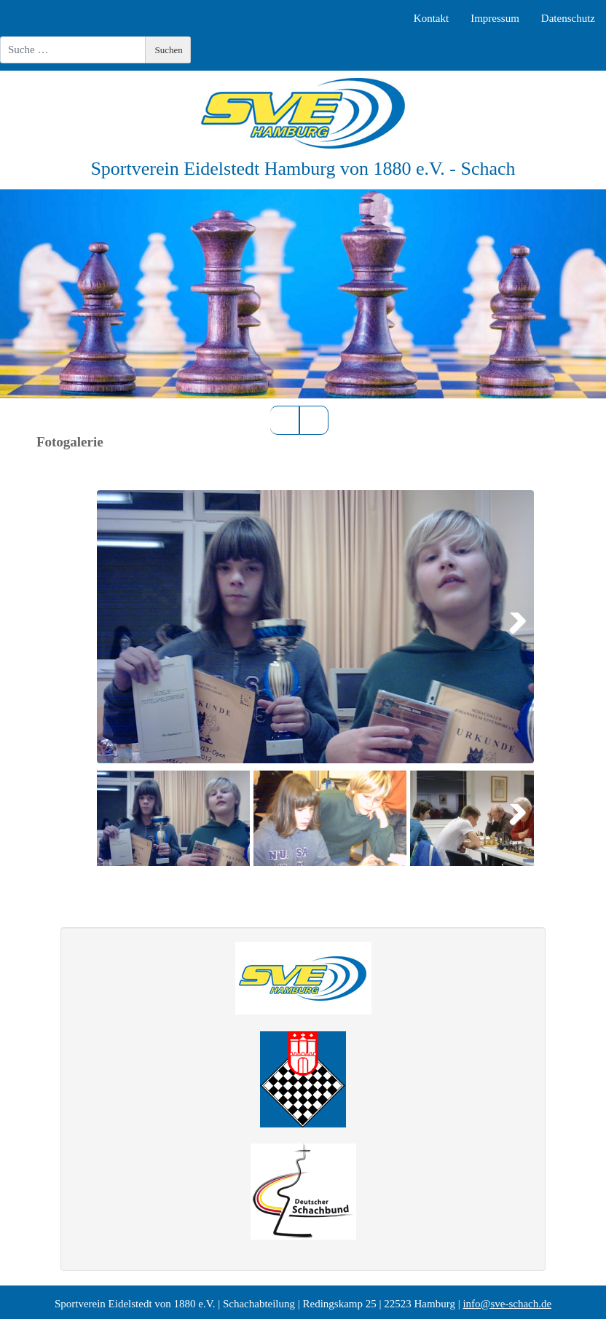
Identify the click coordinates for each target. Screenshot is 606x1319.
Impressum (495, 18)
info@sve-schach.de (507, 1304)
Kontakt (431, 18)
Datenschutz (568, 18)
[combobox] (73, 49)
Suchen (169, 49)
